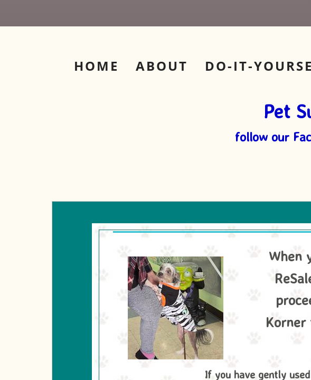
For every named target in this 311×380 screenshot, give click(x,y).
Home (96, 65)
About (162, 65)
